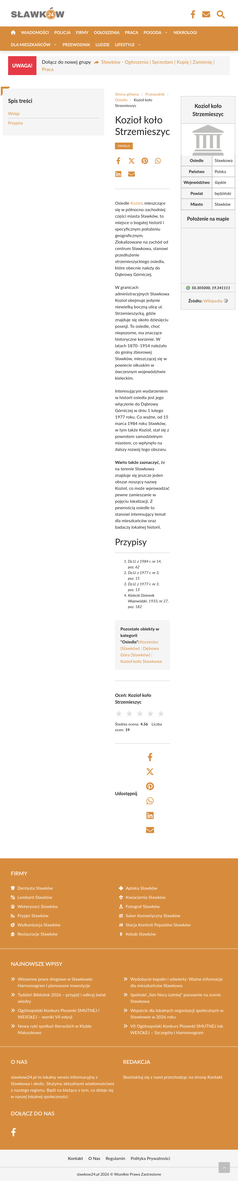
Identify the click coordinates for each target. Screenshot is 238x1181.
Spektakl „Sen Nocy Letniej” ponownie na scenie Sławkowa (175, 998)
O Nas (94, 1158)
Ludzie (103, 44)
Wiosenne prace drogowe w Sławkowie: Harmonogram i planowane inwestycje (55, 982)
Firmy (82, 32)
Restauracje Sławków (37, 933)
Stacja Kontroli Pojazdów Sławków (158, 924)
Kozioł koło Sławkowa (141, 661)
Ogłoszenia (107, 32)
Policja (62, 32)
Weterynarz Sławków (38, 906)
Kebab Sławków (141, 933)
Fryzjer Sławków (33, 915)
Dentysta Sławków (35, 887)
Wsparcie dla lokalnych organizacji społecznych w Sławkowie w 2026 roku (176, 1013)
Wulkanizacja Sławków (39, 924)
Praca (131, 32)
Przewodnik (76, 44)
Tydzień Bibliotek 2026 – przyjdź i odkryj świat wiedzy (62, 998)
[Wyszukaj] (220, 14)
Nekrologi (185, 32)
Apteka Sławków (141, 887)
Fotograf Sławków (143, 906)
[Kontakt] (206, 14)
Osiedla (121, 99)
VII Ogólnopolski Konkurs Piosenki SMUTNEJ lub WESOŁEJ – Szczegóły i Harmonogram (176, 1029)
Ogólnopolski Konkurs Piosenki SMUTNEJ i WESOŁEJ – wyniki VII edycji (58, 1013)
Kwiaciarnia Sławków (146, 897)
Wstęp (14, 113)
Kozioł (136, 202)
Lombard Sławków (35, 897)
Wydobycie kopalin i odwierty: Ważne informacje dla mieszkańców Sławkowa (176, 982)
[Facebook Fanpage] (191, 14)
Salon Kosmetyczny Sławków (153, 915)
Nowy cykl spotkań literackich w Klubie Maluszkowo (54, 1029)
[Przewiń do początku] (224, 1167)
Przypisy (15, 122)
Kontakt (215, 1076)
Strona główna (127, 94)
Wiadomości (35, 32)
